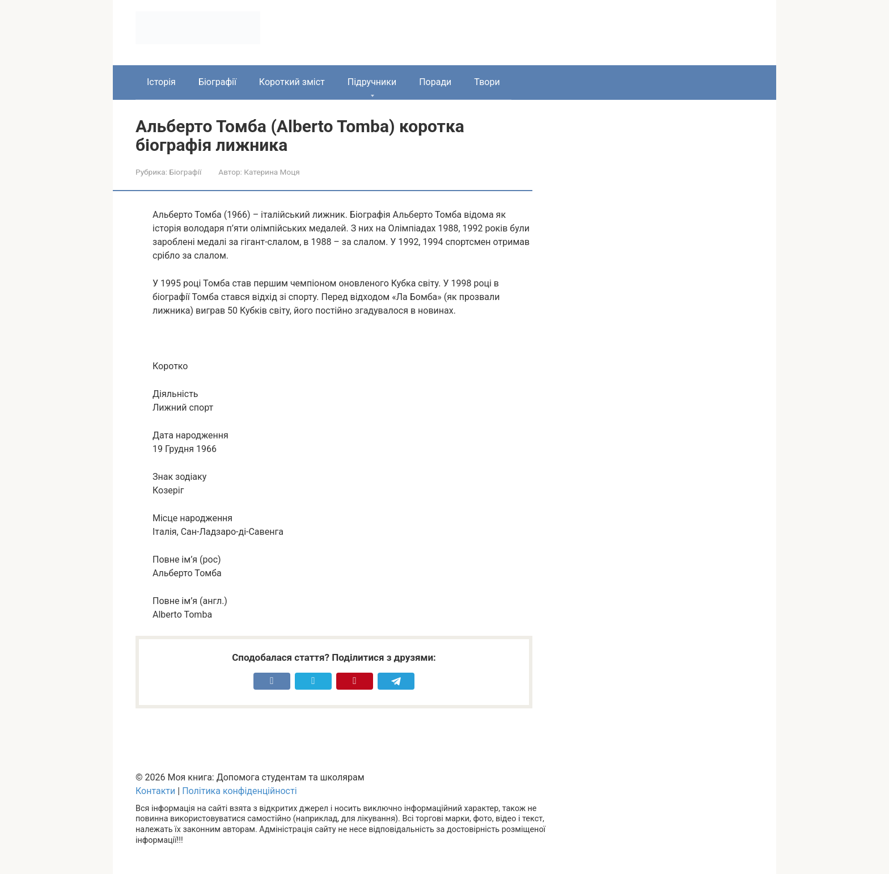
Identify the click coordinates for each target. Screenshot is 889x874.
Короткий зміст (292, 82)
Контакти (155, 791)
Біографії (217, 82)
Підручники (372, 82)
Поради (435, 82)
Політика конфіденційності (239, 791)
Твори (486, 82)
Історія (161, 82)
